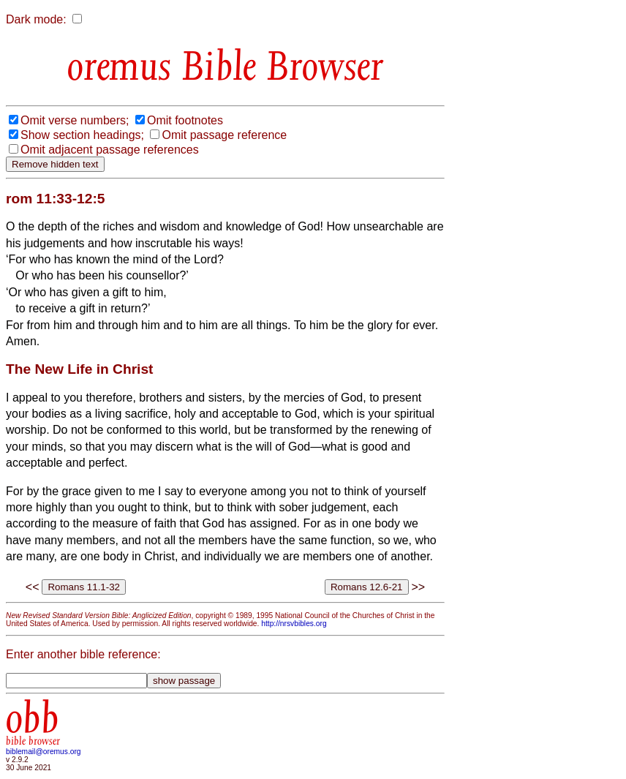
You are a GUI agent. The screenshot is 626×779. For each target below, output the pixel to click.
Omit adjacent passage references (109, 149)
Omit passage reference (224, 135)
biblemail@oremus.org (43, 752)
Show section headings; (82, 135)
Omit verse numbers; (74, 120)
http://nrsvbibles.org (293, 624)
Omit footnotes (185, 120)
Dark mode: (36, 19)
